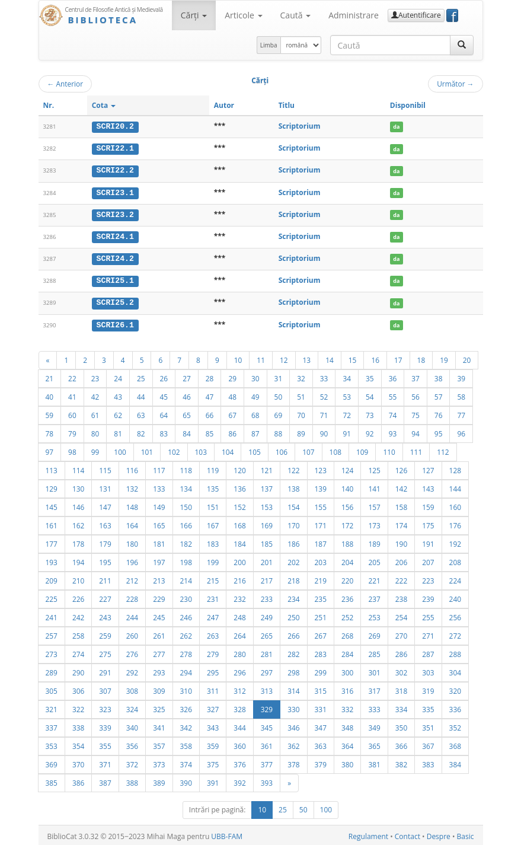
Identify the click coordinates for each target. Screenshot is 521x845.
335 (428, 707)
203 (321, 560)
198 (186, 560)
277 (159, 651)
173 (374, 523)
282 (293, 651)
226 (78, 596)
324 (132, 707)
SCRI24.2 (115, 257)
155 (321, 504)
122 (293, 468)
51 (301, 394)
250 (293, 615)
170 (293, 523)
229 (159, 596)
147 (105, 504)
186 (293, 541)
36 (393, 376)
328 (239, 707)
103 (201, 449)
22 (72, 376)
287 (428, 651)
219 (321, 578)
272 (455, 633)
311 (213, 688)
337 (51, 725)
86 (232, 431)
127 (428, 468)
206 (401, 560)
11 (261, 357)
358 (186, 743)
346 (293, 725)
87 (255, 431)
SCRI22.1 (115, 148)
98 (72, 449)
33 (324, 376)
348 (347, 725)
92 (370, 431)
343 (213, 725)
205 (374, 560)
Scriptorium (300, 126)
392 (239, 780)
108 (335, 449)
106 (281, 449)
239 (428, 596)
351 (428, 725)
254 (401, 615)
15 (353, 357)
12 (284, 357)
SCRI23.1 (115, 191)
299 (321, 670)
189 (374, 541)
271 (428, 633)
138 (293, 486)
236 (347, 596)
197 (159, 560)
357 (159, 743)
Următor (455, 83)
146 (78, 504)
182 (186, 541)
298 (293, 670)
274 (78, 651)
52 (324, 394)
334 (401, 707)
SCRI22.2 (115, 170)
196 (132, 560)
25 (141, 376)
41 (72, 394)
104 (228, 449)
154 (293, 504)
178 (78, 541)
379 (321, 762)
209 (51, 578)
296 (239, 670)
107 (308, 449)
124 (347, 468)
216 (239, 578)
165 (159, 523)
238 (401, 596)
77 (461, 412)
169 (267, 523)
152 (239, 504)
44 (141, 394)
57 (438, 394)
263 (213, 633)
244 (132, 615)
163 (105, 523)
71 (324, 412)
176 (455, 523)
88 (278, 431)
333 (374, 707)
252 (347, 615)
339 (105, 725)
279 (213, 651)
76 (438, 412)
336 (455, 707)
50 (278, 394)
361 (267, 743)
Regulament (368, 834)
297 (267, 670)
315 (321, 688)
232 (239, 596)
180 (132, 541)
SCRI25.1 (115, 279)
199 (213, 560)
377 (267, 762)
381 (374, 762)
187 (321, 541)
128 (455, 468)
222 (401, 578)
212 (132, 578)
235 (321, 596)
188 (347, 541)
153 (267, 504)
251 (321, 615)
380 (347, 762)
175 (428, 523)
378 (293, 762)
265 (267, 633)
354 (78, 743)
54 (370, 394)
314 (293, 688)
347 (321, 725)
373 (159, 762)
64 (164, 412)
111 (416, 449)
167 (213, 523)
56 (415, 394)
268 (347, 633)
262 (186, 633)
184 (239, 541)
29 (232, 376)
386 (78, 780)
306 (78, 688)
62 (118, 412)
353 (51, 743)
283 (321, 651)
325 (159, 707)
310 (186, 688)
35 (370, 376)
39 (461, 376)
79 (72, 431)
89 (301, 431)
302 (401, 670)
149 (159, 504)
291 (105, 670)
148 (132, 504)
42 (95, 394)
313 (267, 688)
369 (51, 762)
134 (186, 486)
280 (239, 651)
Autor (224, 105)
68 (255, 412)
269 (374, 633)
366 (401, 743)
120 (239, 468)
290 (78, 670)
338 (78, 725)
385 (51, 780)
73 (370, 412)
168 (239, 523)
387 (105, 780)
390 (186, 780)
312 (239, 688)
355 (105, 743)
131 (105, 486)
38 (438, 376)
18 (421, 357)
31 (278, 376)
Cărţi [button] (194, 15)
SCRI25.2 (115, 300)
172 (347, 523)
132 (132, 486)
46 (187, 394)
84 (187, 431)
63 (141, 412)
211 (105, 578)
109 (362, 449)
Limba (268, 45)
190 (401, 541)
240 (455, 596)
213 (159, 578)
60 (72, 412)
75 (415, 412)
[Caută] (462, 45)
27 (187, 376)
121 (267, 468)
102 (174, 449)
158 (401, 504)
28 (210, 376)
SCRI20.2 (115, 126)
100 (120, 449)
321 (51, 707)
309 (159, 688)
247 (213, 615)
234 (293, 596)
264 (239, 633)
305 (51, 688)
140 (347, 486)
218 (293, 578)
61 (95, 412)
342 (186, 725)
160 (455, 504)
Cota (104, 105)
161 (51, 523)
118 (186, 468)
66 (210, 412)
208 (455, 560)
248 (239, 615)
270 (401, 633)
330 (293, 707)
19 (444, 357)
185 (267, 541)
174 (401, 523)
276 (132, 651)
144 (455, 486)
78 (50, 431)
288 (455, 651)
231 (213, 596)
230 (186, 596)
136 (239, 486)
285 (374, 651)
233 (267, 596)
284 (347, 651)
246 (186, 615)
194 (78, 560)
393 (267, 780)
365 (374, 743)
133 (159, 486)
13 (307, 357)
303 (428, 670)
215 (213, 578)
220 (347, 578)
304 (455, 670)
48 (232, 394)
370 (78, 762)
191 (428, 541)
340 (132, 725)
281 (267, 651)
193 (51, 560)
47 (210, 394)
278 (186, 651)
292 (132, 670)
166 (186, 523)
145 (51, 504)
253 (374, 615)
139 (321, 486)
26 (164, 376)
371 (105, 762)
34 (347, 376)
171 (321, 523)
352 (455, 725)
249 (267, 615)
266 (293, 633)
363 (321, 743)
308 (132, 688)
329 (267, 707)
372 (132, 762)
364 (347, 743)
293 (159, 670)
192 (455, 541)
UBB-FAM (226, 834)
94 (415, 431)
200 (239, 560)
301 (374, 670)
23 (95, 376)
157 (374, 504)
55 (393, 394)
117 (159, 468)
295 (213, 670)
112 (443, 449)
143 (428, 486)
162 (78, 523)
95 (438, 431)
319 (428, 688)
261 (159, 633)
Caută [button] (295, 15)
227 (105, 596)
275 (105, 651)
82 (141, 431)
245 (159, 615)
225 (51, 596)
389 (159, 780)
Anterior (65, 83)
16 (375, 357)
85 (210, 431)
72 (347, 412)
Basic (465, 834)
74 (393, 412)
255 (428, 615)
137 (267, 486)
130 (78, 486)
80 (95, 431)
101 (147, 449)
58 (461, 394)
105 (254, 449)
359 (213, 743)
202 (293, 560)
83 (164, 431)
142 (401, 486)
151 (213, 504)
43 (118, 394)
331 (321, 707)
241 (51, 615)
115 (105, 468)
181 (159, 541)
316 (347, 688)
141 (374, 486)
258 (78, 633)
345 (267, 725)
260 (132, 633)
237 (374, 596)
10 (238, 357)
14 (329, 357)
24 (118, 376)
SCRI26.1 (115, 322)
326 (186, 707)
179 (105, 541)
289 (51, 670)
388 (132, 780)
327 (213, 707)
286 (401, 651)
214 (186, 578)
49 (255, 394)
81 (118, 431)
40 (50, 394)
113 (51, 468)
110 (389, 449)
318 (401, 688)
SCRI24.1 (115, 235)
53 (347, 394)
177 (51, 541)
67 (232, 412)
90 (324, 431)
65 (187, 412)
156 (347, 504)
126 (401, 468)
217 (267, 578)
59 (50, 412)
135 (213, 486)
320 (455, 688)
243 (105, 615)
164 (132, 523)
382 (401, 762)
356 (132, 743)
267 (321, 633)
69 (278, 412)
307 (105, 688)
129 (51, 486)
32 (301, 376)
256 (455, 615)
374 (186, 762)
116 (132, 468)
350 (401, 725)
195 (105, 560)
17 (398, 357)
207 (428, 560)
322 (78, 707)
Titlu (287, 105)
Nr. (49, 105)
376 (239, 762)
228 (132, 596)
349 (374, 725)
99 (95, 449)
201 (267, 560)
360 (239, 743)
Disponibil (408, 105)
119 (213, 468)
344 (239, 725)
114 (78, 468)
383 (428, 762)
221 (374, 578)
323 (105, 707)
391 (213, 780)
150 (186, 504)
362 (293, 743)
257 (51, 633)
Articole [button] (243, 15)
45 (164, 394)
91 (347, 431)
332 (347, 707)
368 (455, 743)
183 (213, 541)
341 (159, 725)
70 (301, 412)
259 (105, 633)
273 (51, 651)
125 (374, 468)
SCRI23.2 (115, 213)
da (396, 126)
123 (321, 468)
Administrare (353, 15)
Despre (438, 834)
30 (255, 376)
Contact (407, 834)
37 (415, 376)
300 (347, 670)
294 (186, 670)
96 (461, 431)
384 (455, 762)
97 (50, 449)
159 (428, 504)
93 (393, 431)
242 (78, 615)
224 (455, 578)
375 (213, 762)
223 (428, 578)
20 (467, 357)
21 (50, 376)
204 (347, 560)
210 (78, 578)
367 (428, 743)
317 (374, 688)
